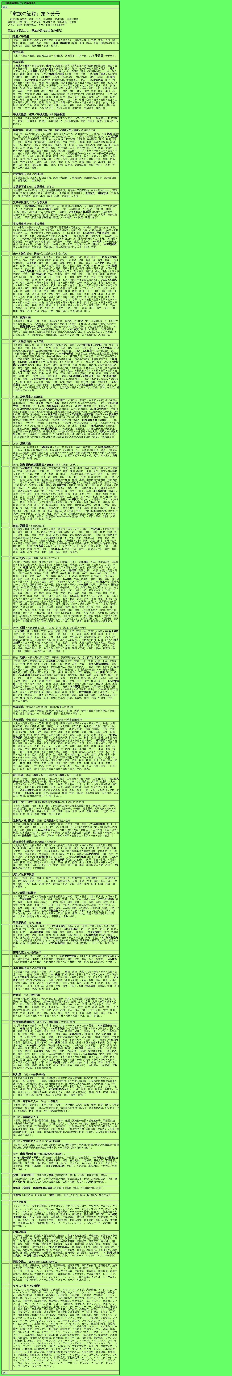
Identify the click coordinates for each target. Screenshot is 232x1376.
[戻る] (5, 6)
